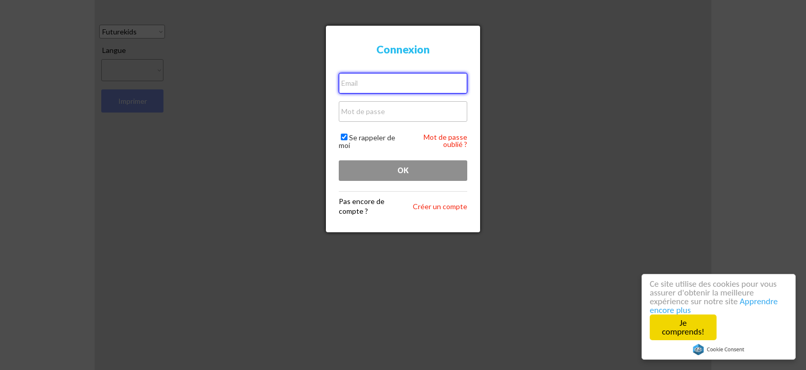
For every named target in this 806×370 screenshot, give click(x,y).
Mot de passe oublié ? (445, 141)
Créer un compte (440, 206)
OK (403, 170)
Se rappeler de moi (367, 141)
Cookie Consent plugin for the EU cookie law (718, 349)
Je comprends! (683, 327)
